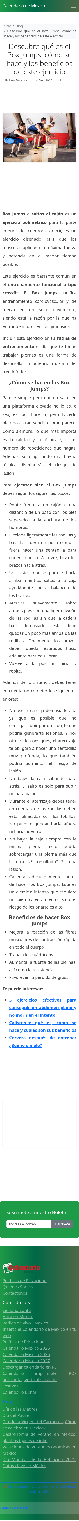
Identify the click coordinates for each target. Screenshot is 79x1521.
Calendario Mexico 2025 (26, 1348)
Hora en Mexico (18, 1316)
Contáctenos (15, 1293)
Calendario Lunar (20, 1392)
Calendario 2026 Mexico (14, 1507)
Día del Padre (16, 1415)
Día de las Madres (20, 1409)
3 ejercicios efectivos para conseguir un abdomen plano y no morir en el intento (42, 1007)
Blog (7, 1401)
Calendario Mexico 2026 (26, 1354)
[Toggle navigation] (73, 6)
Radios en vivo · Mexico (25, 1323)
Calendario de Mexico (24, 6)
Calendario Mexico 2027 (26, 1361)
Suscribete (62, 1224)
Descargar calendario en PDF (31, 1367)
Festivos (10, 1386)
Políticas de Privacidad (25, 1280)
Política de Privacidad (23, 1342)
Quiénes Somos (18, 1287)
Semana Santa (17, 1310)
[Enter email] (28, 1224)
